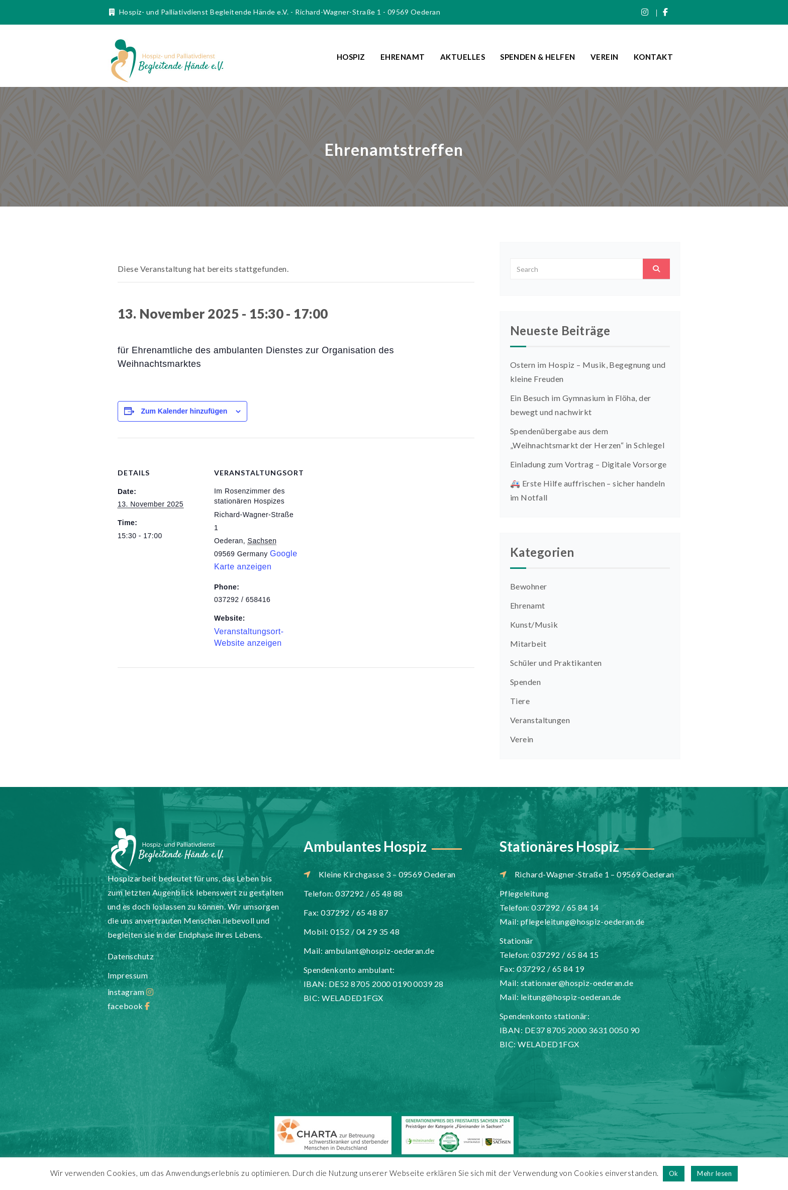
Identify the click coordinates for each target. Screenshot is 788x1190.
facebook (129, 1006)
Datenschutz (131, 956)
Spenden (525, 681)
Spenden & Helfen (537, 56)
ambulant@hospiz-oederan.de (379, 950)
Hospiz (351, 56)
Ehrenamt (402, 56)
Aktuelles (462, 56)
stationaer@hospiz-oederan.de (577, 982)
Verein (604, 56)
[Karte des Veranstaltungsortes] (364, 507)
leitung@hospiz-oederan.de (571, 997)
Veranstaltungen (540, 720)
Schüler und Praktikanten (556, 662)
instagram (130, 992)
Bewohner (528, 586)
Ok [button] (673, 1173)
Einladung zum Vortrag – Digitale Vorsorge (588, 464)
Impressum (128, 975)
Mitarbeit (528, 643)
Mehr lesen (714, 1173)
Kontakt (653, 56)
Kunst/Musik (534, 624)
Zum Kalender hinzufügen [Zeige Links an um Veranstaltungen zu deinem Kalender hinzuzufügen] (184, 411)
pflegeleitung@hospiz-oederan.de (583, 921)
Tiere (520, 701)
